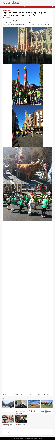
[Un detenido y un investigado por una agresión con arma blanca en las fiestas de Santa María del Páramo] (34, 404)
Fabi (3, 17)
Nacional (25, 6)
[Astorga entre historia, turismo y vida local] (8, 404)
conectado (10, 433)
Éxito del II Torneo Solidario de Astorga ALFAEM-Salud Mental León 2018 (15, 394)
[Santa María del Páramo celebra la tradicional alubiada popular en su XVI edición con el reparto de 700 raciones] (8, 419)
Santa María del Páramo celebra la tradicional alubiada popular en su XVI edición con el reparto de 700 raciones (8, 425)
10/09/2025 (33, 411)
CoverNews (35, 438)
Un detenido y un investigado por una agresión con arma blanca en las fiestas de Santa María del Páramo (33, 410)
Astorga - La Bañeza (5, 10)
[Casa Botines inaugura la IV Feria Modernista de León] (21, 419)
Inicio (3, 6)
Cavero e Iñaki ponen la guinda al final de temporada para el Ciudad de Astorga (40, 394)
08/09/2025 (46, 412)
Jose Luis (17, 413)
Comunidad (21, 6)
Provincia (17, 6)
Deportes (13, 6)
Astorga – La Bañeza (8, 6)
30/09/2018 (6, 17)
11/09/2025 (20, 413)
